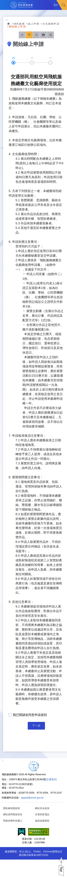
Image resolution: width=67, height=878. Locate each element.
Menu (5, 5)
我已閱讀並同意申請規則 (30, 714)
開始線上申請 (17, 26)
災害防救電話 (42, 814)
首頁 (8, 23)
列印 (43, 34)
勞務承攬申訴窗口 (12, 820)
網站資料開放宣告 (12, 814)
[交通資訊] (51, 779)
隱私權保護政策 (11, 808)
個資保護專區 (42, 820)
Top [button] (61, 869)
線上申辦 (33, 23)
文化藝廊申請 (51, 23)
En (56, 5)
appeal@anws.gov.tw (32, 797)
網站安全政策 (42, 808)
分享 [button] (50, 34)
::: (7, 19)
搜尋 (63, 5)
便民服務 (19, 23)
